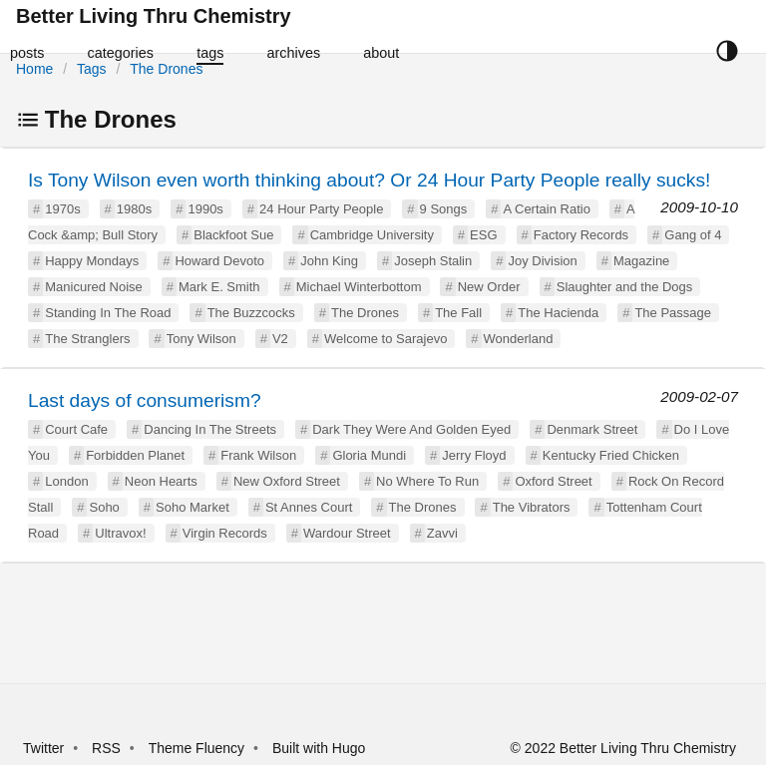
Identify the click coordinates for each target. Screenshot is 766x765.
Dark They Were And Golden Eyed (411, 429)
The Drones (166, 69)
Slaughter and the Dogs (625, 286)
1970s (62, 208)
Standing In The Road (108, 312)
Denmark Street (592, 429)
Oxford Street (553, 481)
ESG (483, 234)
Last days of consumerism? (144, 400)
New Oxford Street (286, 481)
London (66, 481)
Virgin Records (225, 533)
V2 (280, 338)
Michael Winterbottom (359, 286)
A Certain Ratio (546, 208)
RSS (106, 748)
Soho (104, 507)
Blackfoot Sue (233, 234)
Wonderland (519, 338)
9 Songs (444, 208)
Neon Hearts (161, 481)
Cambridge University (372, 234)
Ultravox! (120, 533)
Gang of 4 (692, 234)
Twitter (43, 748)
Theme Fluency (198, 748)
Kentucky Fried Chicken (611, 455)
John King (329, 260)
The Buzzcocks (251, 312)
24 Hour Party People (321, 208)
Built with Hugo (318, 748)
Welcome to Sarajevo (385, 338)
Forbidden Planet (135, 455)
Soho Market (192, 507)
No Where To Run (427, 481)
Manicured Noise (94, 286)
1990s (205, 208)
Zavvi (442, 533)
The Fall (458, 312)
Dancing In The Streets (210, 429)
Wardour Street (347, 533)
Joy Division (542, 260)
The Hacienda (558, 312)
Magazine (641, 260)
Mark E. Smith (219, 286)
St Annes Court (308, 507)
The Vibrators (532, 507)
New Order (489, 286)
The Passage (672, 312)
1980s (134, 208)
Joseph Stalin (433, 260)
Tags (92, 69)
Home (34, 69)
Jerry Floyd (474, 455)
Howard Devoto (219, 260)
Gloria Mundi (369, 455)
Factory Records (581, 234)
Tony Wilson (201, 338)
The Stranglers (87, 338)
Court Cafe (76, 429)
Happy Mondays (92, 260)
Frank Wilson (258, 455)
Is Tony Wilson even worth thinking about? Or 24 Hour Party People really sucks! (369, 180)
